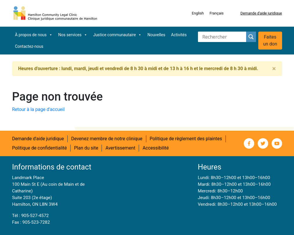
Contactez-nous (29, 46)
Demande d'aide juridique (261, 13)
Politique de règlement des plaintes (186, 138)
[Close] (274, 69)
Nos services (72, 35)
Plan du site (86, 148)
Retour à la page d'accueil (38, 109)
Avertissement (120, 148)
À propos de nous (34, 35)
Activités (179, 34)
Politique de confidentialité (39, 148)
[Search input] (223, 37)
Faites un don (270, 40)
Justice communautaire (117, 35)
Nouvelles (156, 34)
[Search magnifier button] (251, 37)
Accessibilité (156, 148)
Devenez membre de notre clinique (106, 138)
